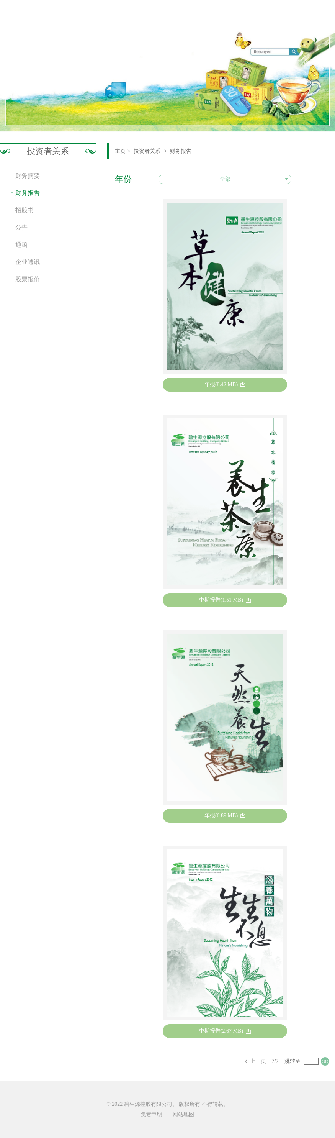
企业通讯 (27, 262)
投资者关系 (48, 151)
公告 (21, 227)
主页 (120, 151)
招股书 (24, 210)
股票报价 (27, 279)
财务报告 (180, 151)
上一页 (258, 1061)
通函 (21, 244)
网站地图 (183, 1114)
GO (325, 1061)
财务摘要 (27, 175)
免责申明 (151, 1114)
